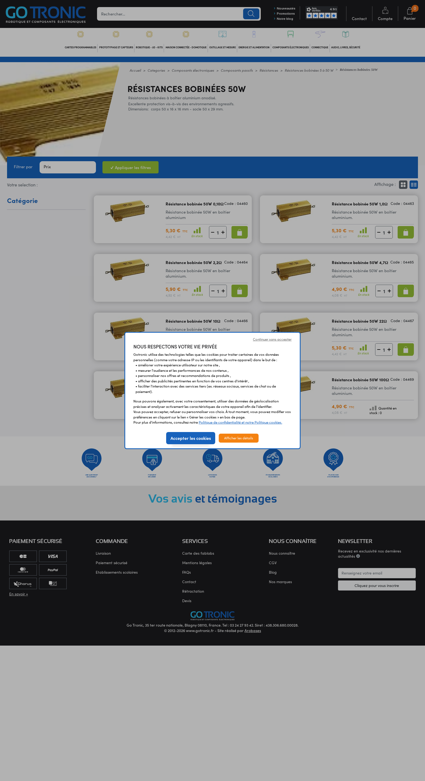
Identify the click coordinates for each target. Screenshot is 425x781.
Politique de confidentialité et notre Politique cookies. (240, 422)
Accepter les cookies (190, 438)
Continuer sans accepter (272, 339)
